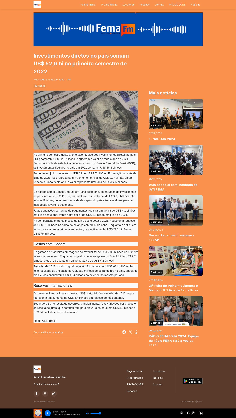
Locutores (128, 4)
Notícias (195, 4)
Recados (144, 4)
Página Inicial (88, 4)
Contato (159, 4)
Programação (109, 4)
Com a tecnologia (192, 402)
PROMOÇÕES (177, 4)
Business (39, 85)
